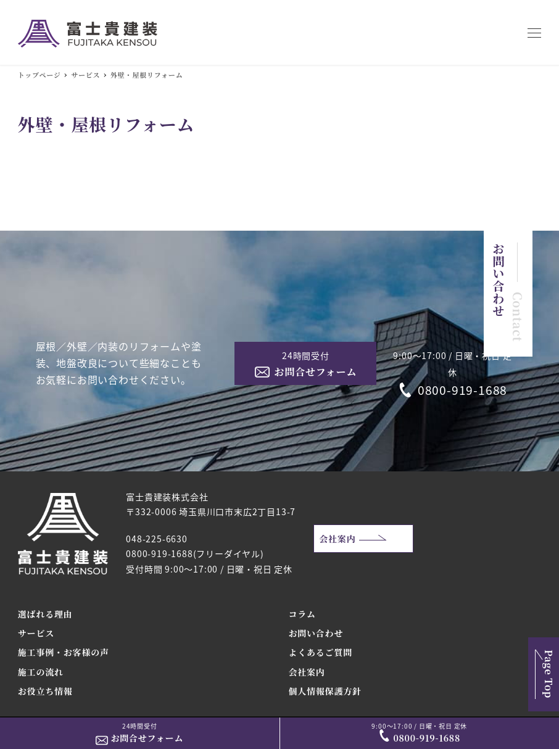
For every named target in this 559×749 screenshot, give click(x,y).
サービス (36, 633)
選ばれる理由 (45, 614)
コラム (301, 614)
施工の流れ (41, 672)
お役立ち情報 (45, 691)
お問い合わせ (315, 633)
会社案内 (337, 538)
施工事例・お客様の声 (63, 652)
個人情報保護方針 (324, 691)
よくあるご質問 (320, 652)
